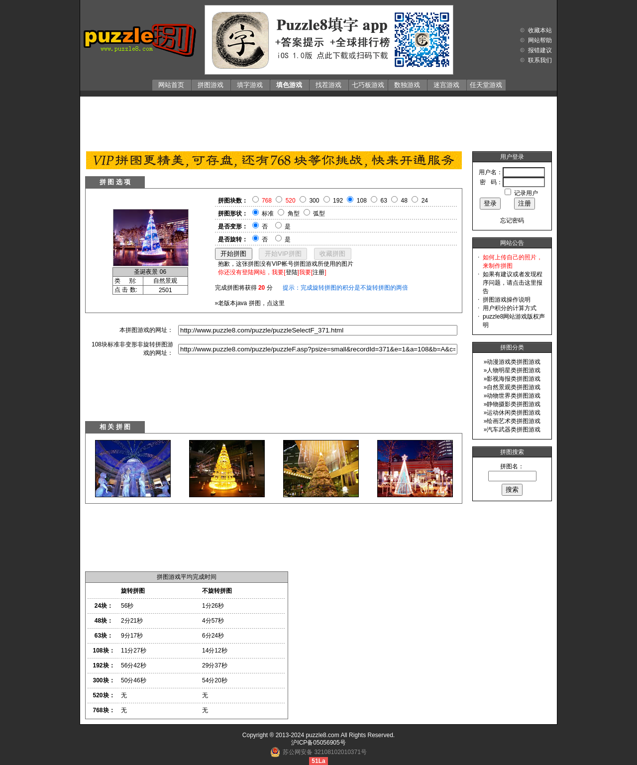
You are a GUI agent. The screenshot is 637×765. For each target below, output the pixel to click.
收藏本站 (540, 30)
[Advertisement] (318, 121)
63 (384, 200)
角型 (294, 213)
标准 (268, 213)
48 (404, 200)
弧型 (319, 213)
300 (314, 200)
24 (425, 200)
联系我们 (540, 60)
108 (362, 200)
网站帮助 (540, 40)
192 (338, 200)
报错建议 (540, 50)
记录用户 (526, 193)
